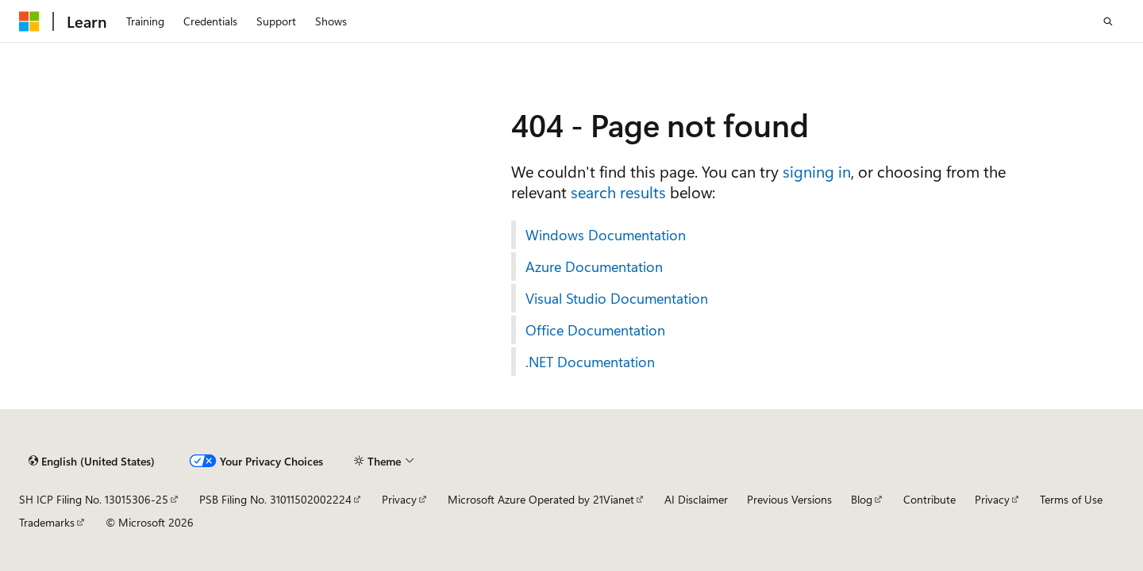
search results (618, 191)
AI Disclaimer (696, 499)
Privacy (399, 499)
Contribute (929, 499)
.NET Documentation (590, 361)
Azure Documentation (594, 266)
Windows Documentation (605, 234)
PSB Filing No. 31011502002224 (275, 499)
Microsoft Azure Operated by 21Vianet (541, 499)
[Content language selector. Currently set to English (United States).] (91, 460)
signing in (817, 171)
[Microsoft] (29, 21)
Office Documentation (595, 329)
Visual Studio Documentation (616, 298)
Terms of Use (1071, 499)
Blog (861, 499)
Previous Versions (789, 499)
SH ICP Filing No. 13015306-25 (93, 499)
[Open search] (1108, 21)
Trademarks (47, 522)
